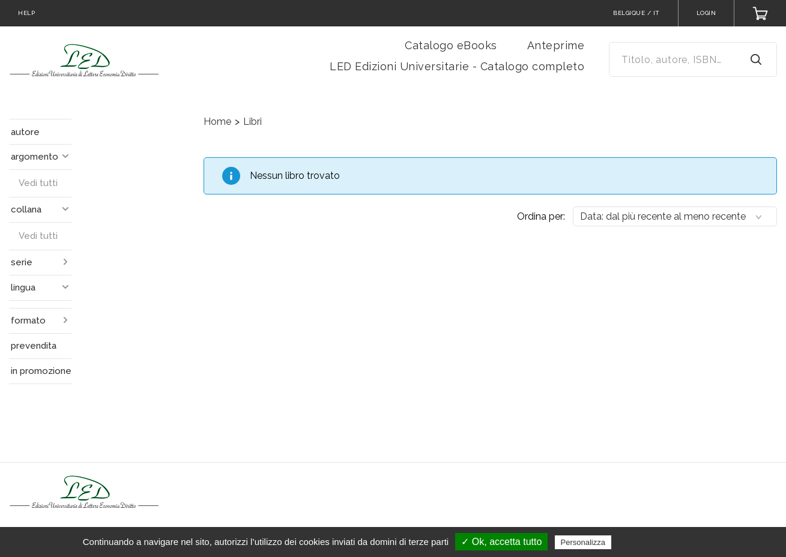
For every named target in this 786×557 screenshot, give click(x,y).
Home (217, 121)
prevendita (33, 345)
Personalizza (583, 542)
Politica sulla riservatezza (664, 542)
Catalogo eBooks (451, 45)
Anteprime (556, 45)
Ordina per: (541, 216)
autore (25, 132)
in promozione (41, 371)
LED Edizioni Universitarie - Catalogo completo (457, 66)
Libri (252, 121)
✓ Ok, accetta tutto (501, 542)
